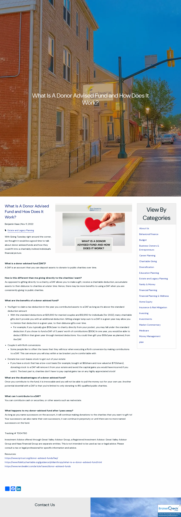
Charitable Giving (148, 261)
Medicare (144, 330)
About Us (144, 228)
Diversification (146, 267)
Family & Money (147, 284)
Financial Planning (148, 290)
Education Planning (149, 272)
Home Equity (145, 301)
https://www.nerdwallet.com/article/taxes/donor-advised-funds (38, 466)
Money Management (149, 336)
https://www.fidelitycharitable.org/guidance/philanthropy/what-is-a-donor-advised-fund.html (53, 462)
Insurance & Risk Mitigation (153, 307)
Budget (143, 239)
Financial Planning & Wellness (154, 295)
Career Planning (147, 255)
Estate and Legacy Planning (21, 230)
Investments (145, 319)
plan (141, 342)
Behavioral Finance (148, 234)
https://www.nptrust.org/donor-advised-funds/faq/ (31, 458)
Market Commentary (150, 324)
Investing (143, 313)
